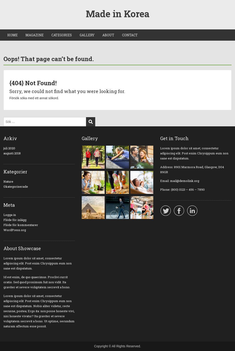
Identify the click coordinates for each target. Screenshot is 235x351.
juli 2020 (9, 148)
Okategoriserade (15, 186)
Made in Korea (117, 14)
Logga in (9, 215)
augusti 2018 (12, 153)
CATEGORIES (61, 35)
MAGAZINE (34, 35)
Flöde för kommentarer (20, 225)
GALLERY (87, 35)
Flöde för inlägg (14, 220)
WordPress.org (14, 230)
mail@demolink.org (184, 181)
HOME (12, 35)
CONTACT (130, 35)
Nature (8, 181)
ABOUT (108, 35)
